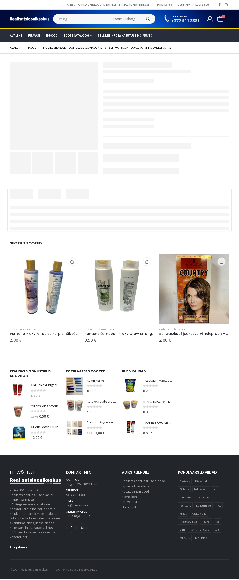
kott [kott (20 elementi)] (218, 506)
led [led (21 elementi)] (217, 522)
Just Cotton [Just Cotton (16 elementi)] (186, 498)
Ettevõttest (129, 504)
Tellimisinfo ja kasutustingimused (125, 36)
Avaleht (16, 36)
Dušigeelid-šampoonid (24, 329)
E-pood (51, 36)
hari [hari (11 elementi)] (214, 490)
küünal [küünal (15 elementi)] (206, 522)
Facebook (71, 530)
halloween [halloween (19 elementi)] (200, 490)
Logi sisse (202, 4)
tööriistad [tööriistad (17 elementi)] (201, 538)
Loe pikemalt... (21, 548)
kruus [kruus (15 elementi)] (183, 514)
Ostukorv (184, 4)
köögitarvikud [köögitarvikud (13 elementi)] (188, 522)
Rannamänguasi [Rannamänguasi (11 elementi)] (200, 530)
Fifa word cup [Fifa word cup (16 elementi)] (203, 482)
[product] (45, 289)
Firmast (34, 36)
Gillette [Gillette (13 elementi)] (184, 490)
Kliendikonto (131, 499)
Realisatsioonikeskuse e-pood (143, 482)
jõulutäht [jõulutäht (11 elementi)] (185, 506)
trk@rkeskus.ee (77, 507)
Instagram (82, 530)
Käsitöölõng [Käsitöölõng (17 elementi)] (199, 514)
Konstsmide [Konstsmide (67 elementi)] (203, 506)
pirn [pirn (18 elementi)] (182, 530)
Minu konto (164, 4)
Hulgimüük (129, 510)
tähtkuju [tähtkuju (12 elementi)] (185, 538)
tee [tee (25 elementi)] (217, 530)
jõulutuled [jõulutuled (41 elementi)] (204, 498)
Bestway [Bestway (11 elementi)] (185, 482)
